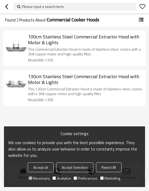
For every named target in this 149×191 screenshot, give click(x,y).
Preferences (86, 178)
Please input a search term (43, 6)
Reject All (109, 167)
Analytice (61, 178)
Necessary (39, 178)
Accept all (40, 167)
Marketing (110, 178)
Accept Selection (75, 167)
